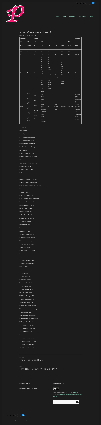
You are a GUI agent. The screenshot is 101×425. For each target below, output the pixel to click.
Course (57, 16)
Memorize (72, 16)
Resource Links (82, 16)
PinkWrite (10, 25)
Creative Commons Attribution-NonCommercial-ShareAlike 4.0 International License (67, 394)
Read (64, 16)
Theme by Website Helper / (17, 420)
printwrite (28, 35)
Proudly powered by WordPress (29, 420)
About (91, 16)
